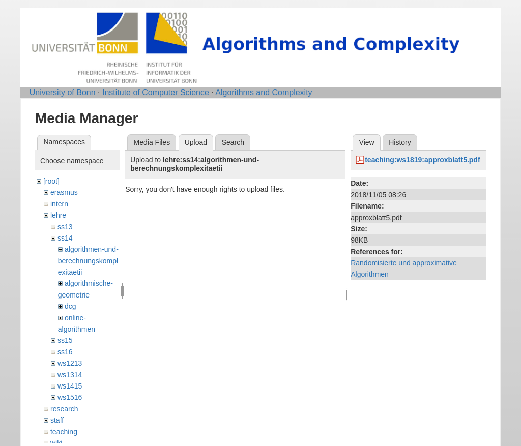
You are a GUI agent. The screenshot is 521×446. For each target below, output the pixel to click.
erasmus (64, 192)
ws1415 (69, 386)
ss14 (65, 238)
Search (233, 142)
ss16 (65, 352)
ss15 (65, 340)
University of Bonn (63, 92)
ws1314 (69, 375)
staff (57, 420)
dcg (70, 306)
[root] (51, 181)
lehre (58, 215)
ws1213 (69, 363)
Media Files (152, 142)
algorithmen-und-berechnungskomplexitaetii (88, 260)
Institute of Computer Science (155, 92)
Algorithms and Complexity (263, 92)
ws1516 (69, 397)
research (64, 409)
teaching (63, 432)
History (400, 142)
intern (59, 204)
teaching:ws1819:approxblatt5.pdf (422, 160)
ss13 (65, 227)
